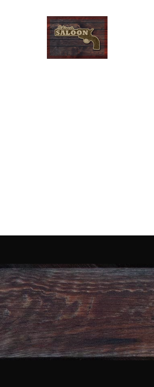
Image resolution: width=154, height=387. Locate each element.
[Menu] (137, 37)
